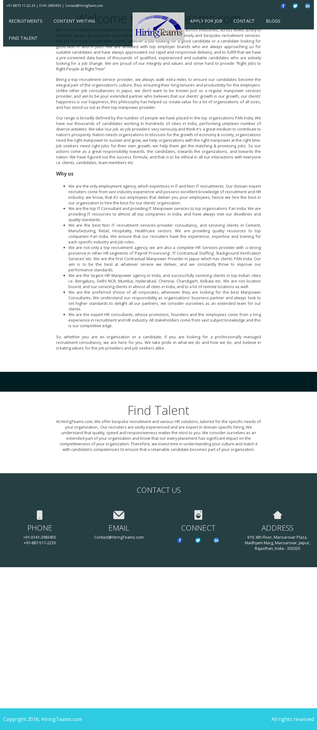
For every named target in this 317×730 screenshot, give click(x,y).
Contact (244, 21)
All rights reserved (292, 719)
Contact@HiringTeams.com (84, 5)
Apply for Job (206, 21)
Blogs (273, 21)
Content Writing (74, 21)
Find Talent (23, 38)
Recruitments (25, 21)
